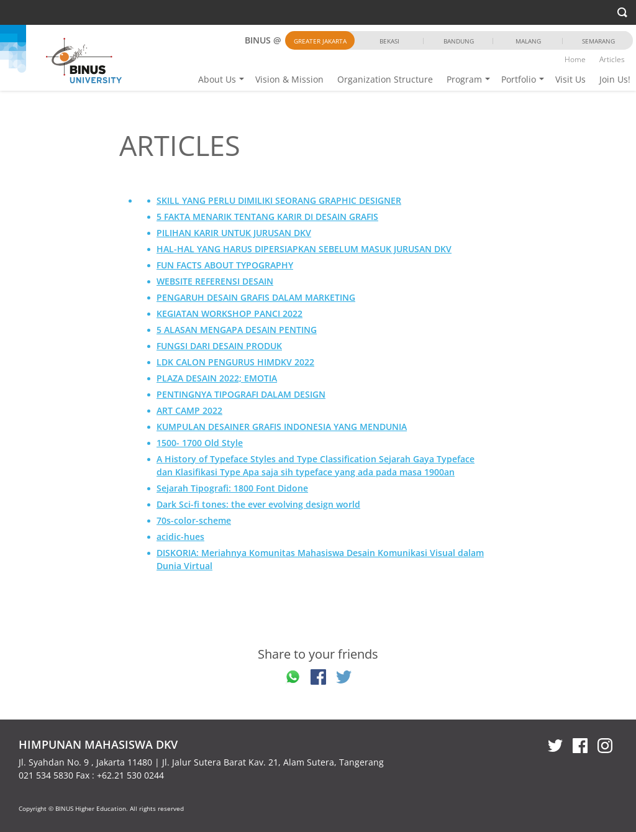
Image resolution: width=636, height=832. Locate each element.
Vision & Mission (289, 79)
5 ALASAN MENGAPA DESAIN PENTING (237, 330)
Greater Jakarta (320, 41)
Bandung (458, 41)
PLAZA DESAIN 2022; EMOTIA (217, 378)
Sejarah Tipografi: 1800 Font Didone (232, 488)
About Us (217, 79)
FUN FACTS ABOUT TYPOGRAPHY (225, 265)
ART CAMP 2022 (189, 410)
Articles (612, 59)
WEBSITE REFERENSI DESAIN (215, 281)
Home (575, 59)
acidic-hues (180, 536)
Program (464, 79)
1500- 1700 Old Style (200, 443)
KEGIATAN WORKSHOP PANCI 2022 (229, 313)
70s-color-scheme (194, 520)
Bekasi (389, 41)
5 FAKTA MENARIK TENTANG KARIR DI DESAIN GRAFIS (267, 216)
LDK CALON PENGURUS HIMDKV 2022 (235, 362)
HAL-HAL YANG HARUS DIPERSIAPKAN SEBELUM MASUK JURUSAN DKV (304, 249)
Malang (528, 41)
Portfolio (518, 79)
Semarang (598, 41)
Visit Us (570, 79)
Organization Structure (385, 79)
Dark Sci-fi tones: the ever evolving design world (258, 504)
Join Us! (614, 79)
